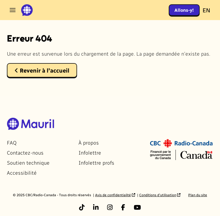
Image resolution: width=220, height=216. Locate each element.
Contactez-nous (25, 152)
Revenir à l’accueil (42, 70)
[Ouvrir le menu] (12, 10)
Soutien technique (28, 162)
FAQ (12, 142)
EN (206, 10)
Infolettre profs (96, 162)
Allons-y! (184, 10)
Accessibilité (22, 173)
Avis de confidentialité (113, 195)
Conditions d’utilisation (157, 195)
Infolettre (89, 152)
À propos (88, 142)
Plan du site (197, 195)
